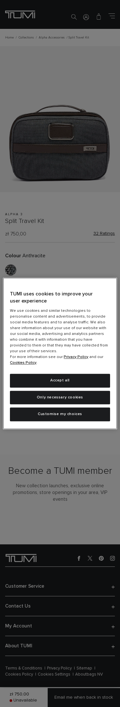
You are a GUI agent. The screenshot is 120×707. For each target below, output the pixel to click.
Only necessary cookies (60, 397)
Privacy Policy (76, 357)
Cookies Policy (23, 363)
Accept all (60, 380)
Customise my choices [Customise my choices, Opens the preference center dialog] (60, 414)
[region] (60, 353)
